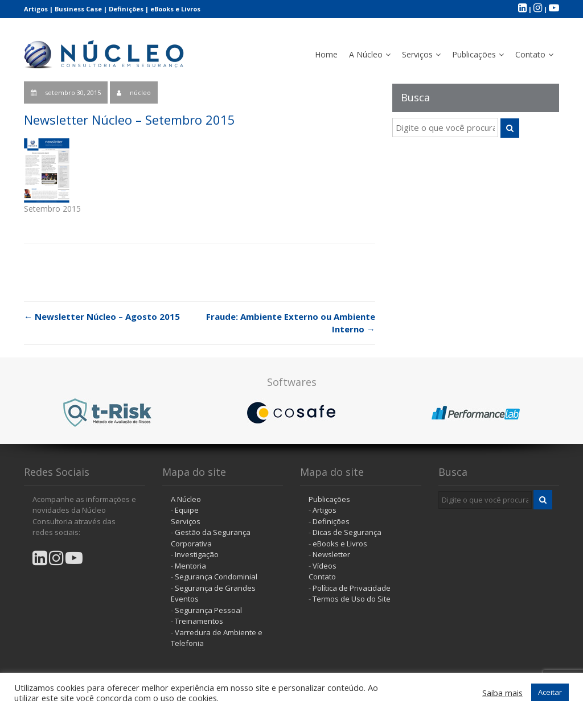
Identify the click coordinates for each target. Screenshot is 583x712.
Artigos (36, 9)
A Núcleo (366, 54)
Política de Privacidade (352, 588)
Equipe (187, 510)
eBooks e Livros (175, 9)
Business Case (78, 9)
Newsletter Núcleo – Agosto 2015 (102, 316)
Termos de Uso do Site (352, 599)
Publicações (474, 54)
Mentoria (190, 566)
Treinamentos (199, 621)
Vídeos (324, 566)
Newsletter (331, 554)
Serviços (417, 54)
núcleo (140, 92)
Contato (530, 54)
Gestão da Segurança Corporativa (211, 538)
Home (326, 54)
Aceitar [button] (550, 692)
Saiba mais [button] (502, 693)
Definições (126, 9)
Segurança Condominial (216, 576)
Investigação (197, 554)
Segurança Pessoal (208, 610)
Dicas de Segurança (347, 532)
